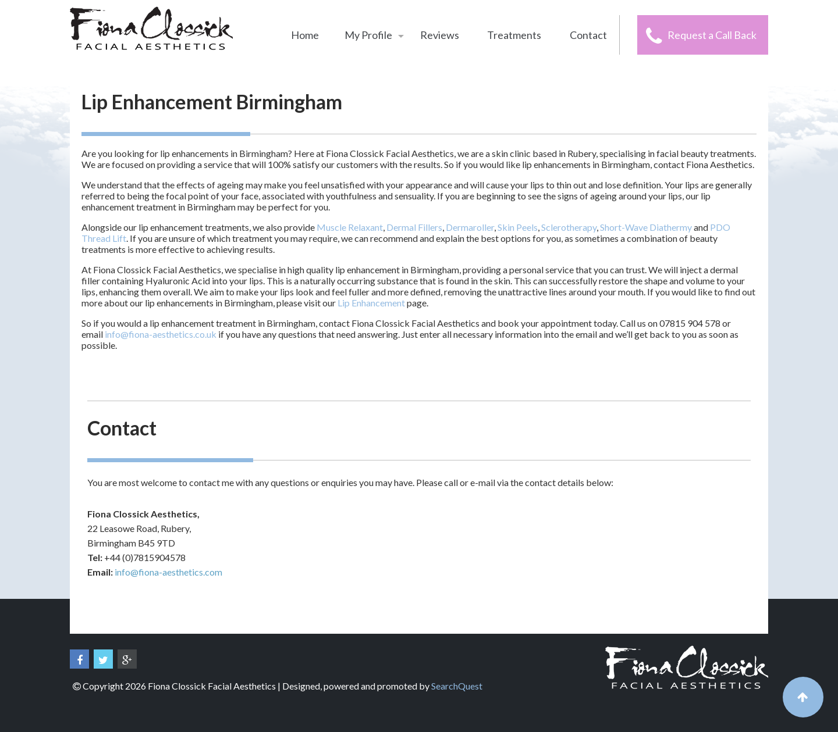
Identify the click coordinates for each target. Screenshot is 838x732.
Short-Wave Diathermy (646, 227)
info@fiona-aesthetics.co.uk (160, 334)
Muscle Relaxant (350, 227)
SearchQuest (456, 685)
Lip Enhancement (371, 302)
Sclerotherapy (568, 227)
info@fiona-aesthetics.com (168, 571)
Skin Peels (518, 227)
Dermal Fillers (414, 227)
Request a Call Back (712, 34)
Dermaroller (470, 227)
